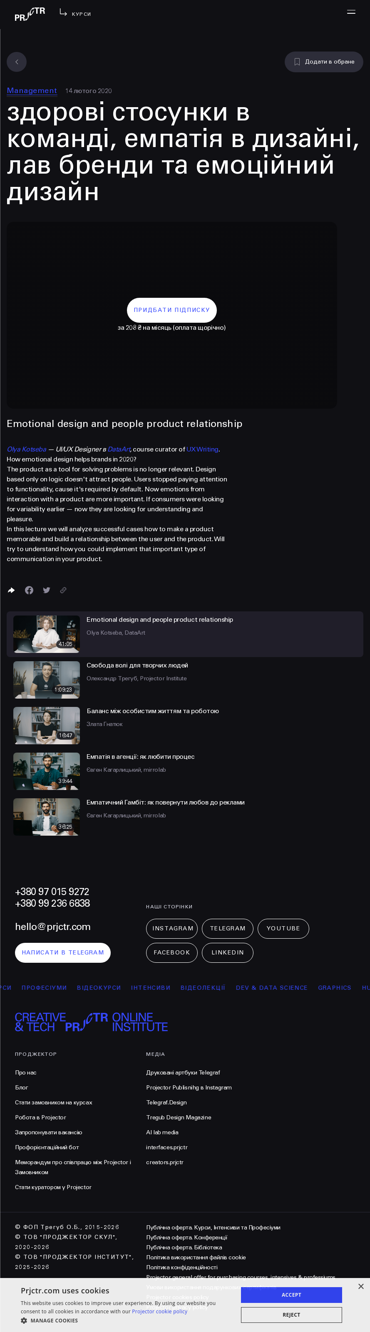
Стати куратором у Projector (53, 1187)
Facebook (172, 952)
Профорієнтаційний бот (47, 1147)
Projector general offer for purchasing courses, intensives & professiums (240, 1277)
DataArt (118, 449)
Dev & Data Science (284, 987)
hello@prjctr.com (52, 927)
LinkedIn (227, 952)
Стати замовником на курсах (53, 1102)
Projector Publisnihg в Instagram (189, 1087)
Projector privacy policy (177, 1307)
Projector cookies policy (177, 1297)
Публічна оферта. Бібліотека (184, 1247)
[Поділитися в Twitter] (46, 590)
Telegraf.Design (166, 1102)
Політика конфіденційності (181, 1267)
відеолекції (215, 987)
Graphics (347, 987)
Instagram (173, 928)
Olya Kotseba (26, 449)
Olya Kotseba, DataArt (116, 632)
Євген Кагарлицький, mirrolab (126, 769)
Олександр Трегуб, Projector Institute (136, 678)
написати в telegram (63, 952)
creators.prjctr (165, 1162)
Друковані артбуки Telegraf (183, 1072)
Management (32, 90)
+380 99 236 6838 (52, 904)
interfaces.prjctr (166, 1147)
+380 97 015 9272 (52, 892)
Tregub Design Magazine (178, 1117)
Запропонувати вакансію (48, 1132)
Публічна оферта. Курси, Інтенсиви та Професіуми (213, 1227)
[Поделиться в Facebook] (29, 590)
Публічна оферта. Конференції (187, 1237)
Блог (21, 1087)
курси (12, 987)
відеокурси (111, 987)
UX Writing (202, 449)
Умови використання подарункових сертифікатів (211, 1287)
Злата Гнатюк (104, 724)
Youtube (283, 928)
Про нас (26, 1072)
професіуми (56, 987)
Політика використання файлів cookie (196, 1257)
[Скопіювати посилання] (63, 590)
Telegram (228, 928)
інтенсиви (163, 987)
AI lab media (162, 1132)
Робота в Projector (40, 1117)
